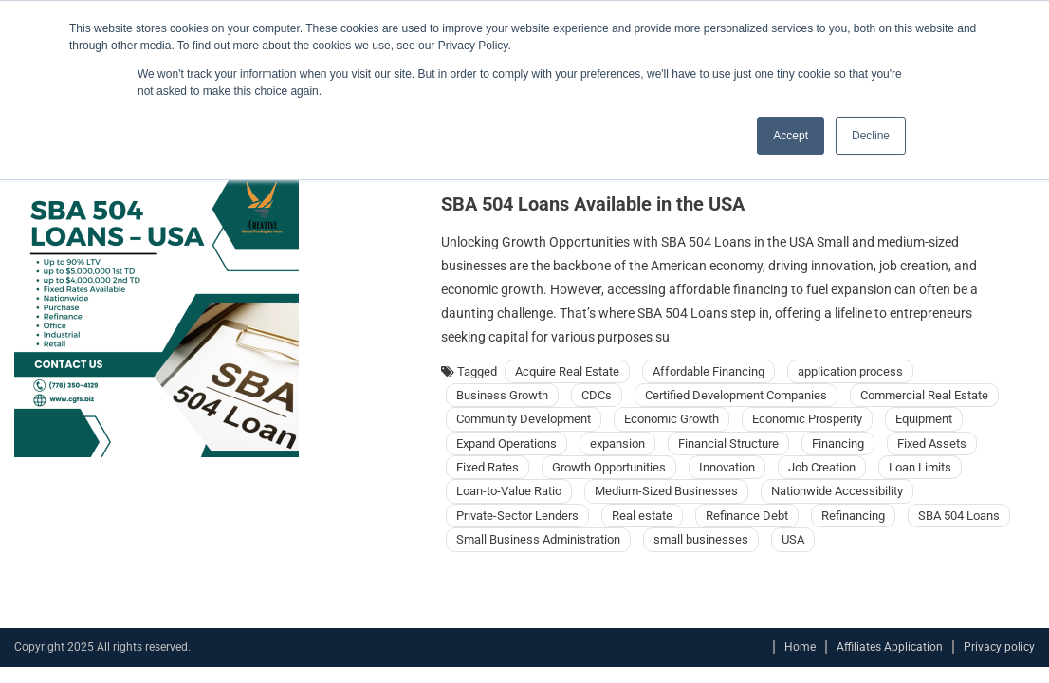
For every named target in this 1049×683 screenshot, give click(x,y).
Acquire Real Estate (567, 371)
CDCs (596, 395)
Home (800, 647)
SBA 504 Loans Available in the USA (593, 204)
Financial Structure (728, 443)
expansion (617, 443)
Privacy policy (999, 647)
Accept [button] (790, 135)
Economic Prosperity (807, 419)
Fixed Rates (487, 467)
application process (850, 371)
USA (793, 539)
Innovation (727, 467)
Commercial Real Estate (924, 395)
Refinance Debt (747, 515)
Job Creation (822, 467)
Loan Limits (920, 467)
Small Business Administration (538, 539)
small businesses (700, 539)
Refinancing (853, 515)
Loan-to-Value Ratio (508, 491)
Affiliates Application (890, 647)
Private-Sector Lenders (517, 515)
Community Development (523, 419)
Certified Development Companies (736, 395)
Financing (838, 443)
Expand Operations (506, 443)
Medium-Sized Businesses (666, 491)
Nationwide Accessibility (837, 491)
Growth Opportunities (609, 467)
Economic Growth (671, 419)
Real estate (642, 515)
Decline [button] (871, 135)
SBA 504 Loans (959, 515)
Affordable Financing (708, 371)
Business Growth (502, 395)
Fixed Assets (931, 443)
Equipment (923, 419)
